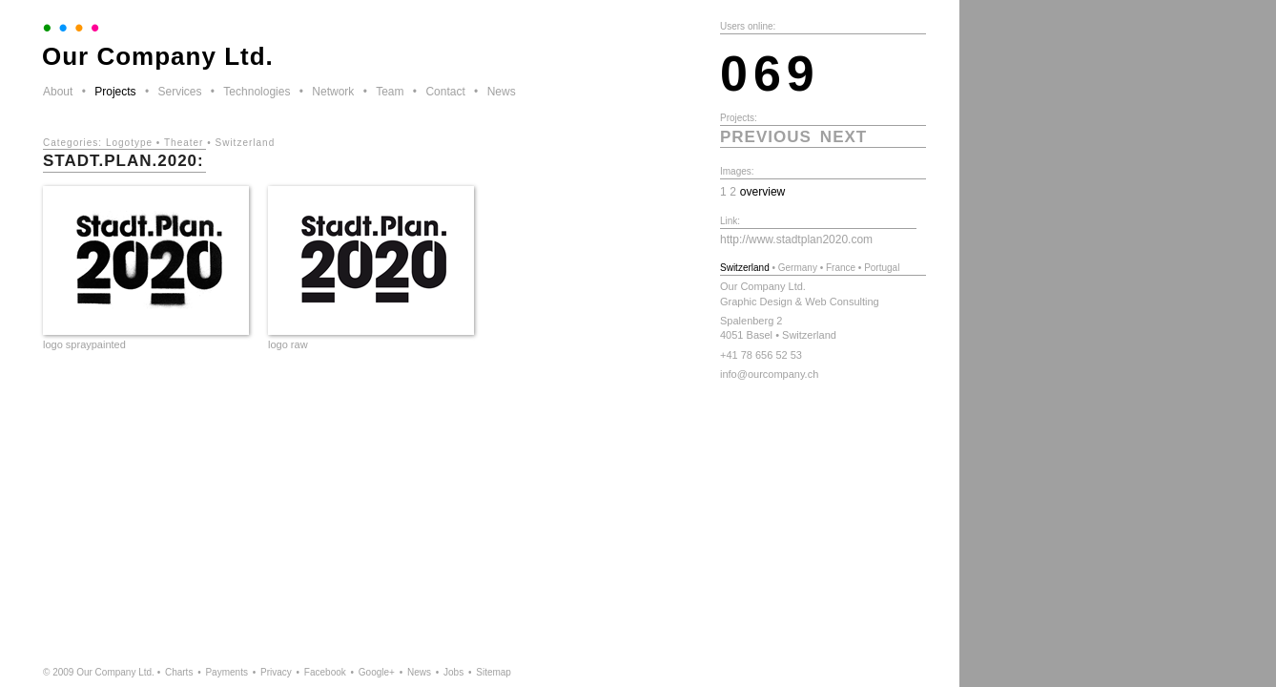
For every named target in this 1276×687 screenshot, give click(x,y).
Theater (183, 142)
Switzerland (246, 142)
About (57, 91)
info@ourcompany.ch (769, 374)
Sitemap (493, 672)
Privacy (276, 672)
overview (763, 191)
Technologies (256, 91)
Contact (444, 91)
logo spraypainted (84, 344)
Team (389, 91)
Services (179, 91)
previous (766, 137)
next (843, 137)
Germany (797, 267)
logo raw (288, 344)
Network (333, 91)
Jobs (453, 672)
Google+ (377, 672)
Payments (226, 672)
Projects (114, 91)
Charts (179, 672)
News (501, 91)
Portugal (881, 267)
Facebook (325, 672)
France (840, 267)
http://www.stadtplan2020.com (796, 239)
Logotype (129, 142)
